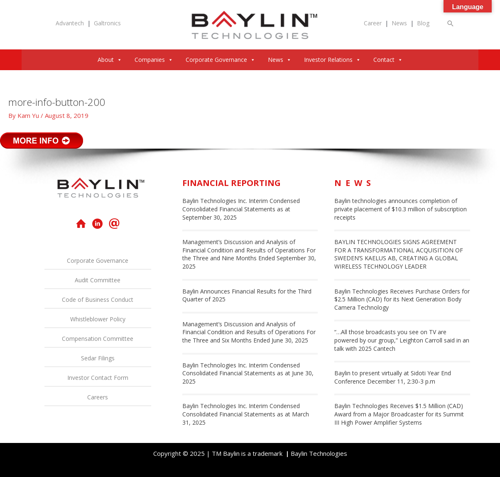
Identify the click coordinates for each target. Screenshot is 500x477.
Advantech (70, 23)
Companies (154, 60)
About (110, 60)
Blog (423, 23)
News (399, 23)
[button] (450, 23)
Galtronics (107, 23)
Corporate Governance (220, 60)
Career (373, 23)
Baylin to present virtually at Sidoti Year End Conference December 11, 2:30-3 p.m (392, 377)
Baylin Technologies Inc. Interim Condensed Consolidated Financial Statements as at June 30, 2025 (248, 373)
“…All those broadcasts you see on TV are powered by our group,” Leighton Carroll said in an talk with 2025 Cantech (401, 340)
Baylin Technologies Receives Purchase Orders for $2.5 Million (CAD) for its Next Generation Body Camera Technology (402, 299)
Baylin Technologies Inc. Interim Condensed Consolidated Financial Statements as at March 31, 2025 (245, 414)
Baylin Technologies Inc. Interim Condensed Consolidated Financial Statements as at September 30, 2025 (241, 209)
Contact (388, 60)
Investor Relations (332, 60)
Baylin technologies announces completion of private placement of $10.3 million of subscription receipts (400, 209)
